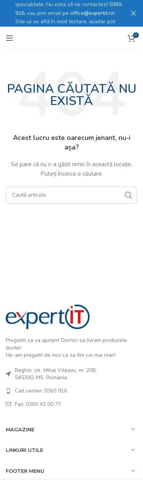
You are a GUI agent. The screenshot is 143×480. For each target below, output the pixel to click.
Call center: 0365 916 (41, 390)
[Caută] (71, 194)
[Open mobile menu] (9, 37)
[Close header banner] (133, 13)
